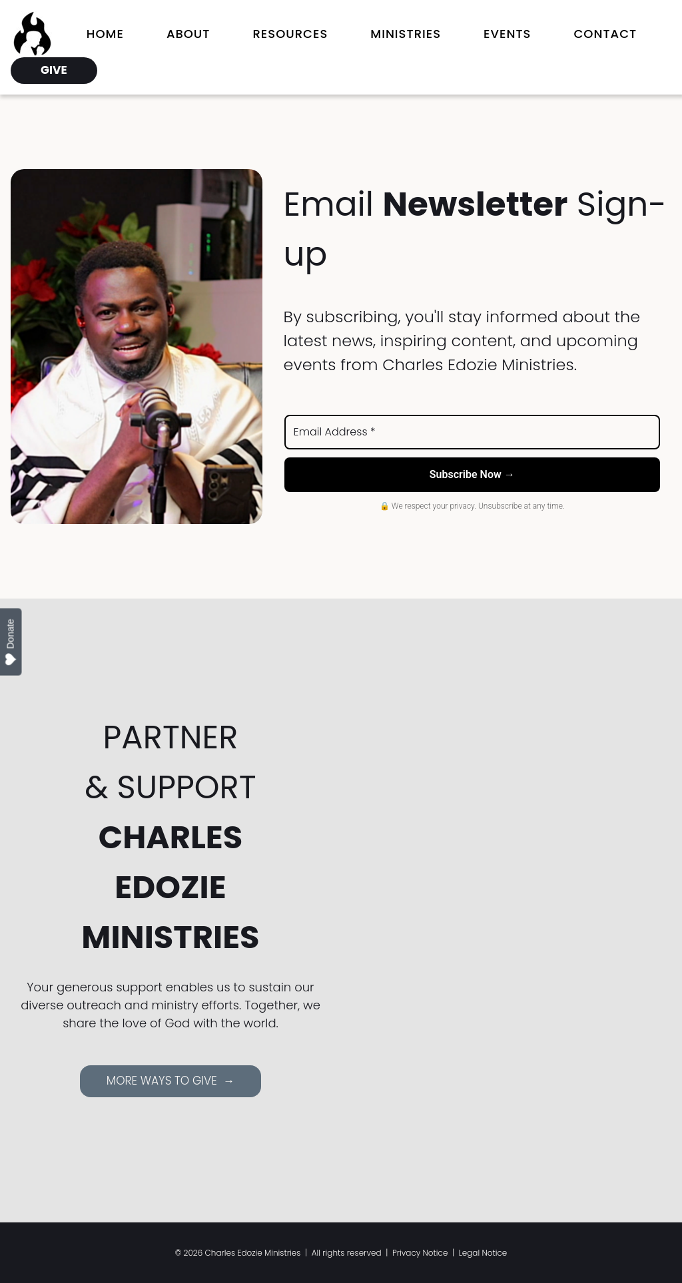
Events (507, 33)
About (188, 33)
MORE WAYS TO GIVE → (170, 1081)
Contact (605, 33)
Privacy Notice (420, 1252)
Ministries (405, 33)
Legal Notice (483, 1252)
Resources (290, 33)
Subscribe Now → (472, 474)
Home (105, 33)
